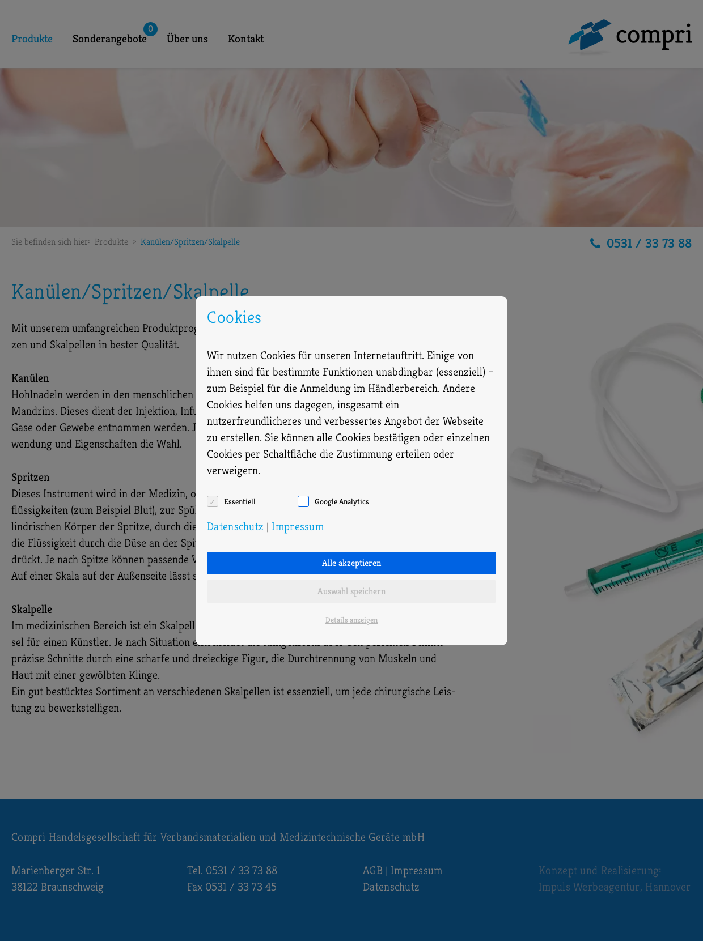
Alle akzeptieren (351, 563)
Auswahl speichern (351, 591)
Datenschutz (235, 527)
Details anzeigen (351, 620)
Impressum (298, 527)
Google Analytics (342, 501)
